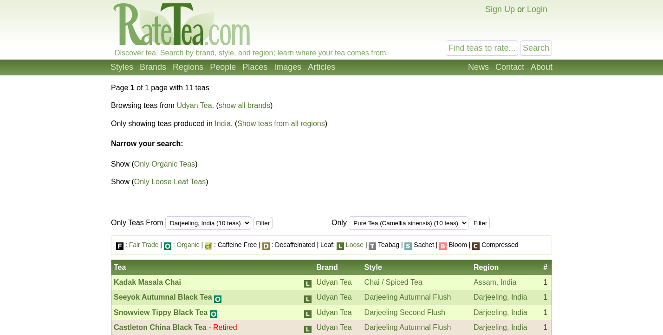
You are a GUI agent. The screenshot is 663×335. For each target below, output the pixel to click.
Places (254, 67)
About (541, 67)
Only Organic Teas (164, 164)
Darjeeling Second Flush (404, 312)
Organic (188, 244)
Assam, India (495, 282)
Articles (321, 67)
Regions (188, 67)
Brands (153, 67)
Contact (509, 67)
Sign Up (500, 9)
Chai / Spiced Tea (393, 282)
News (478, 67)
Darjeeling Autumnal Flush (407, 297)
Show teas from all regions (281, 123)
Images (287, 67)
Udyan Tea (194, 105)
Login (537, 9)
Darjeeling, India (500, 297)
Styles (121, 67)
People (223, 67)
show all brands (244, 105)
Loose (355, 244)
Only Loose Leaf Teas (170, 182)
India (222, 123)
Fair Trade (144, 244)
